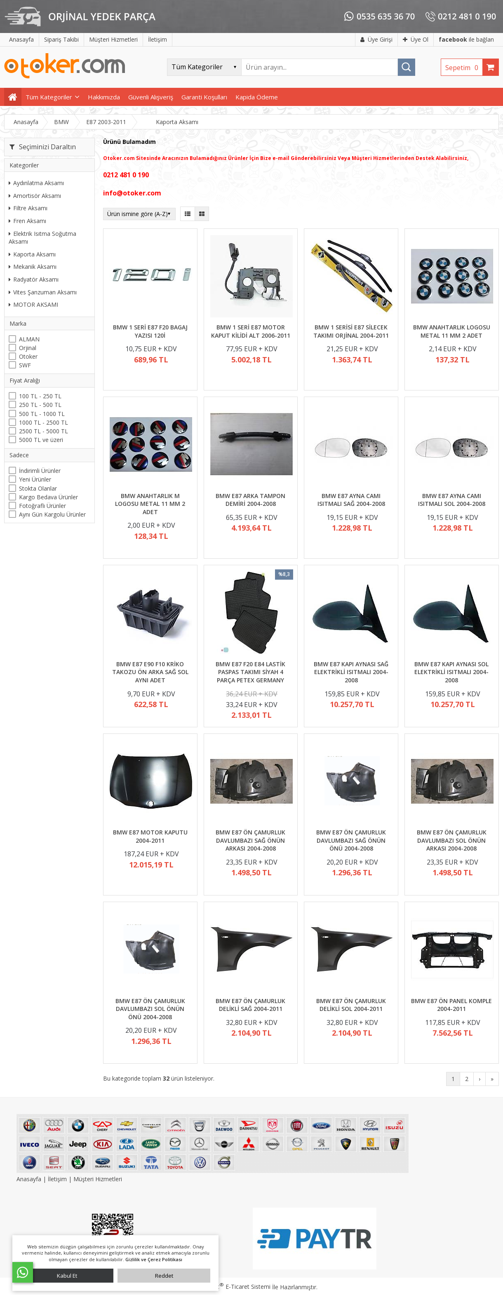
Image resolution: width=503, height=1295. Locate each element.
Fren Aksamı (27, 221)
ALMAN (29, 339)
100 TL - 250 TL (40, 396)
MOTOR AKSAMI (33, 304)
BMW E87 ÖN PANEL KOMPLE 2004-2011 (451, 1005)
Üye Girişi (376, 39)
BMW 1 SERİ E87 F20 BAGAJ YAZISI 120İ (150, 331)
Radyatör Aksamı (34, 279)
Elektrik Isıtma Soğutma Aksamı (42, 238)
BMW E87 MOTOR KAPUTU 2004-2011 (150, 836)
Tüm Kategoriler (49, 97)
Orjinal (27, 348)
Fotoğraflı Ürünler (42, 506)
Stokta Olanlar (38, 488)
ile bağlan (466, 39)
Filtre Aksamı (28, 208)
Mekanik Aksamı (32, 266)
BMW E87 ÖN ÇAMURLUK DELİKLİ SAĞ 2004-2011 (250, 1005)
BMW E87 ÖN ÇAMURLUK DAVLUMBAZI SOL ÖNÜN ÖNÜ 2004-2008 (150, 1009)
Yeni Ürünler (35, 479)
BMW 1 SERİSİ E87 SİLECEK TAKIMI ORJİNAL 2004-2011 (351, 331)
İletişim (57, 1179)
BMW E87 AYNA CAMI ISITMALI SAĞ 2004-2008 (351, 500)
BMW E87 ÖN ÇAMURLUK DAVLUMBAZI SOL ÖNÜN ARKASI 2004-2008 (452, 840)
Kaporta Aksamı (32, 254)
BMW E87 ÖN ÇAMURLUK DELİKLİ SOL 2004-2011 (351, 1005)
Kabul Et (67, 1275)
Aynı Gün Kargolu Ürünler (52, 514)
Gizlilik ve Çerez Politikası (153, 1259)
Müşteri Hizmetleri (97, 1179)
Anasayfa (29, 1179)
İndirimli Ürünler (40, 471)
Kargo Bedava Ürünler (48, 497)
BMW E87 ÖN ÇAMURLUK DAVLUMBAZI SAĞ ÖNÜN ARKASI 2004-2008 (250, 840)
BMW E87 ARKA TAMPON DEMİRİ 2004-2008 (250, 500)
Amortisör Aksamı (35, 196)
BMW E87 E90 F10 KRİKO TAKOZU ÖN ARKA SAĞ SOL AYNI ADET (150, 672)
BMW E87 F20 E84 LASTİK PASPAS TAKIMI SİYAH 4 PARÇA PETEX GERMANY (250, 672)
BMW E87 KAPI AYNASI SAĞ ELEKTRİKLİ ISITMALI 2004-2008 (351, 672)
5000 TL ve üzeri (41, 440)
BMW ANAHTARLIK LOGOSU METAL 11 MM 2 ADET (451, 331)
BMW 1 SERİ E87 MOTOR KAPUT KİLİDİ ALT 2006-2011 (250, 331)
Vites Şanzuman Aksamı (43, 292)
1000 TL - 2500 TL (43, 422)
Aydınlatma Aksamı (36, 183)
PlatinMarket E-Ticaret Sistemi (228, 1286)
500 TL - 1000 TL (42, 414)
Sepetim (463, 67)
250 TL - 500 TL (40, 405)
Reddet (164, 1275)
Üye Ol (415, 39)
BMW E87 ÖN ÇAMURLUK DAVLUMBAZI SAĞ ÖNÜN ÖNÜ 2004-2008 (351, 840)
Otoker (28, 356)
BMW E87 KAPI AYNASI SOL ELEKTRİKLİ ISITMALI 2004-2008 (451, 672)
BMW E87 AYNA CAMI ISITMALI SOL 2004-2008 (451, 500)
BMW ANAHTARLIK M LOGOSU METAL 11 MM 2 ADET (150, 504)
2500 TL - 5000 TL (43, 431)
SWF (25, 365)
